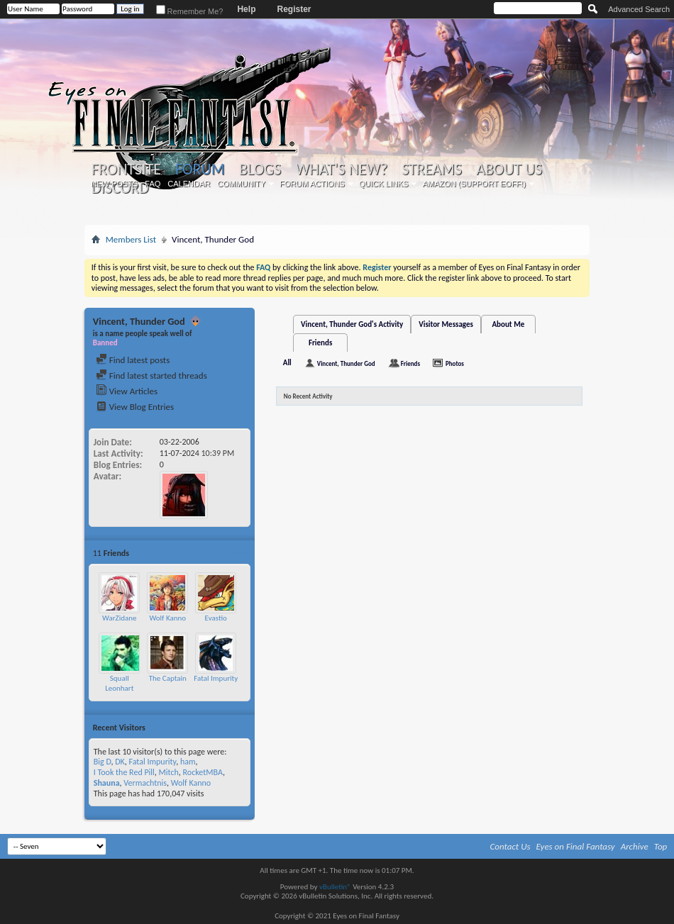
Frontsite (126, 169)
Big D (102, 762)
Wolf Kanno (167, 618)
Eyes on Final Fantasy (575, 846)
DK (120, 762)
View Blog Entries (135, 406)
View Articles (127, 391)
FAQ (152, 183)
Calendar (188, 183)
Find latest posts (133, 360)
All (287, 362)
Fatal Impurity (216, 678)
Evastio (216, 618)
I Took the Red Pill (124, 772)
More (237, 552)
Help (246, 9)
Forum (199, 169)
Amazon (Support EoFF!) (474, 183)
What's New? (341, 169)
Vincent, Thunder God (346, 363)
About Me (508, 324)
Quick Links (384, 183)
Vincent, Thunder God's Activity (352, 324)
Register (294, 9)
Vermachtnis (145, 783)
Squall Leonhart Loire (119, 688)
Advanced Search (639, 9)
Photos (455, 363)
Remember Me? (189, 11)
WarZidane (119, 618)
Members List (131, 239)
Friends (320, 342)
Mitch (169, 772)
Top (661, 846)
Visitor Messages (446, 324)
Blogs (260, 169)
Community (241, 183)
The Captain (168, 678)
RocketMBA (203, 772)
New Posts (114, 183)
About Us (509, 169)
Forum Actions (312, 183)
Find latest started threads (151, 375)
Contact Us (510, 846)
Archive (634, 846)
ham (188, 762)
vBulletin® (335, 886)
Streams (432, 169)
